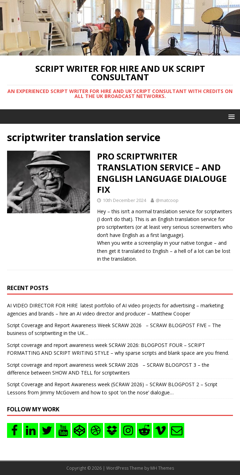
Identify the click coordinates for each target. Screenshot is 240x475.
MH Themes (162, 468)
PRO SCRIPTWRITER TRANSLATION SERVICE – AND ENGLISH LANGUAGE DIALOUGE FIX (162, 172)
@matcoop (167, 200)
